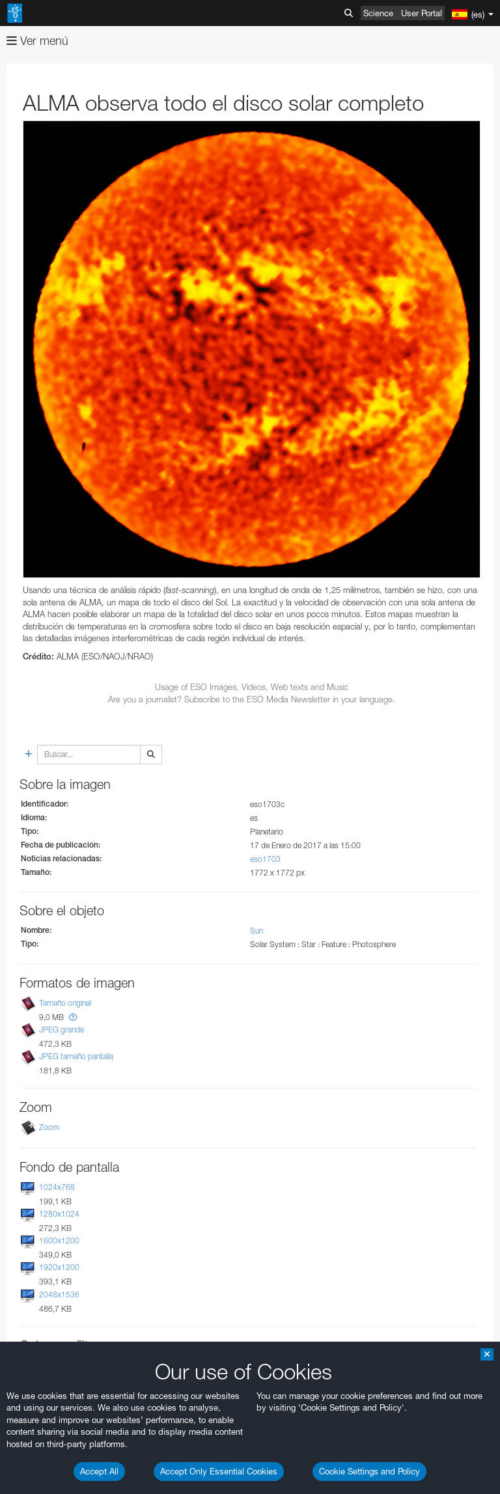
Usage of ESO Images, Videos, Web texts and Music (251, 687)
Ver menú (37, 41)
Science (378, 13)
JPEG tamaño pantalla (76, 1056)
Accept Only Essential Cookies (218, 1471)
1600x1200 (59, 1240)
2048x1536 (59, 1294)
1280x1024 (59, 1214)
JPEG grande (61, 1029)
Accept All (99, 1471)
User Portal (421, 13)
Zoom (49, 1127)
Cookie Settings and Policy (369, 1471)
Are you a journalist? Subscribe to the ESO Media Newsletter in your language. (251, 699)
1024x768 (57, 1187)
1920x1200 (59, 1268)
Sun (256, 930)
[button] (73, 1017)
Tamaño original (65, 1003)
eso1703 (265, 859)
